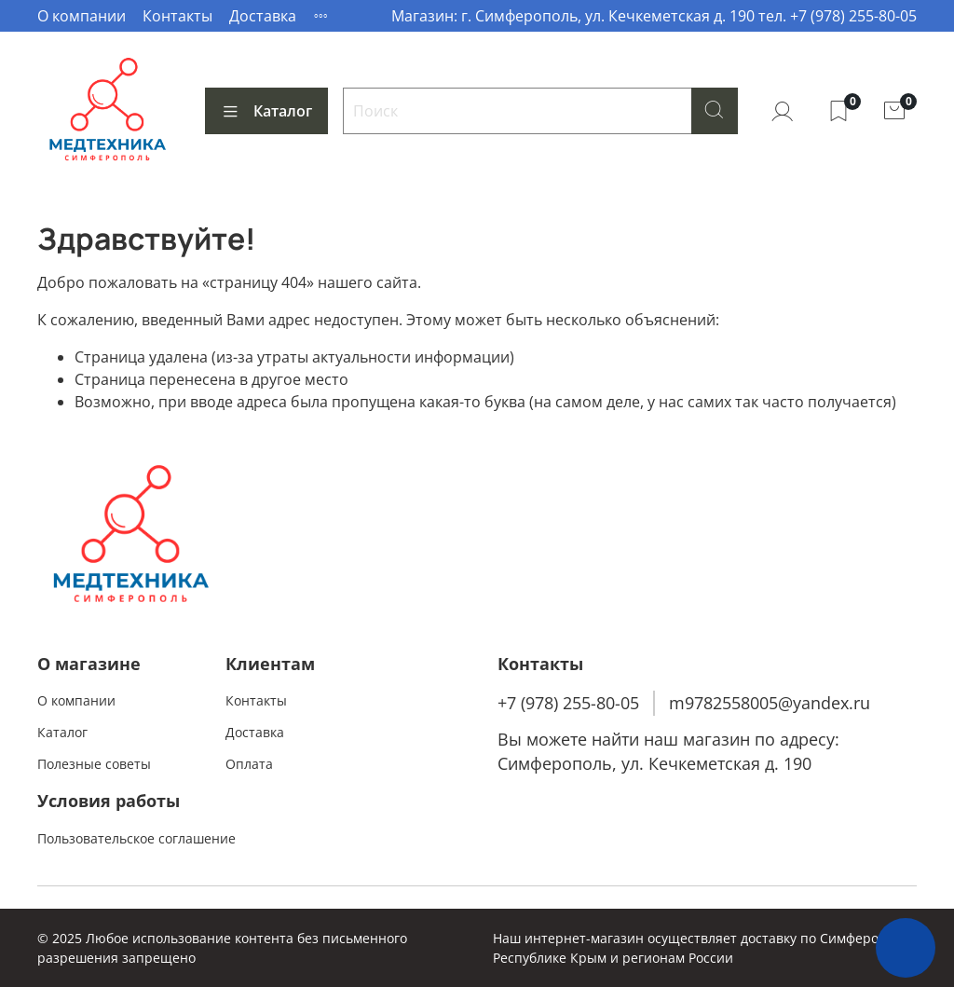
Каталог (266, 111)
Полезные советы (94, 764)
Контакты (177, 16)
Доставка (262, 16)
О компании (81, 16)
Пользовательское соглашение (136, 838)
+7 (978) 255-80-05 (568, 703)
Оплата (249, 764)
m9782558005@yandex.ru (769, 703)
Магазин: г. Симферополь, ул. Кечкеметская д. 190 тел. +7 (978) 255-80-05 (654, 16)
